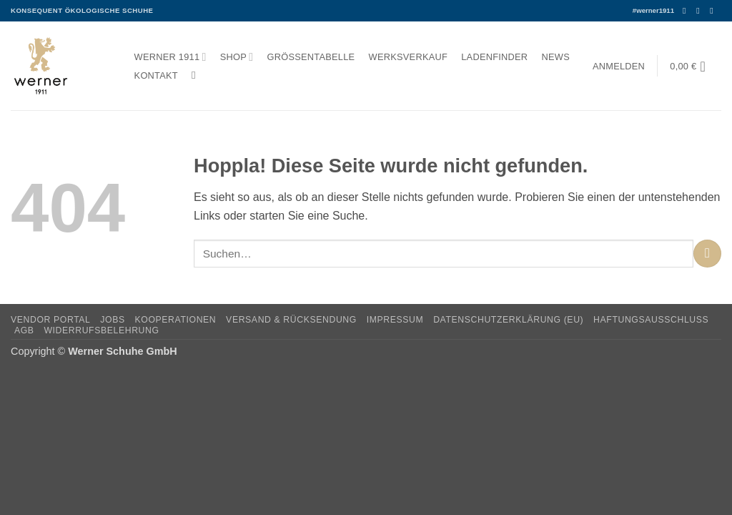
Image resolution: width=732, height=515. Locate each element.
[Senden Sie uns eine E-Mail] (714, 11)
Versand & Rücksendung (291, 320)
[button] (618, 66)
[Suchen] (196, 75)
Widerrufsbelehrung (101, 330)
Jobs (112, 320)
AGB (24, 330)
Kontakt (156, 75)
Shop (237, 57)
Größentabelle (311, 57)
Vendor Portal (51, 320)
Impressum (395, 320)
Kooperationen (176, 320)
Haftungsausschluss (650, 320)
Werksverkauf (408, 57)
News (556, 57)
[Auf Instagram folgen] (700, 11)
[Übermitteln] (707, 254)
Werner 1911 (170, 57)
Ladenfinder (494, 57)
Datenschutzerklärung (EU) (508, 320)
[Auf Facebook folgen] (687, 11)
